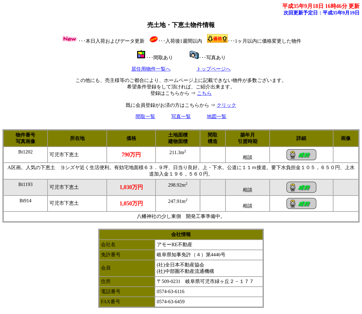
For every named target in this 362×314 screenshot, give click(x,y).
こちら (204, 93)
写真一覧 (181, 116)
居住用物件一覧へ (151, 69)
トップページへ (213, 69)
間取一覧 (145, 116)
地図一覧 (216, 116)
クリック (226, 105)
